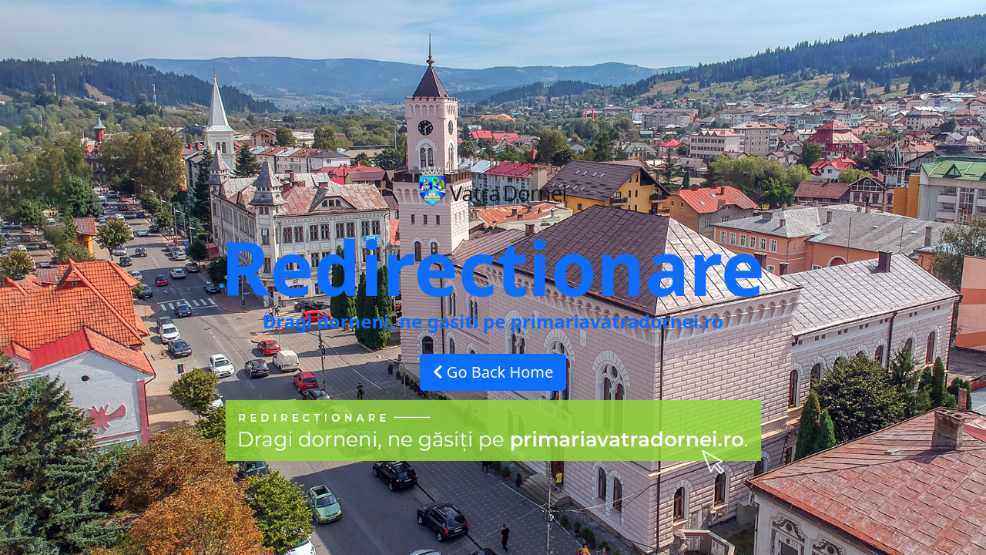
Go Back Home (493, 372)
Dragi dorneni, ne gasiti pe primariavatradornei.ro (493, 321)
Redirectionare (493, 267)
